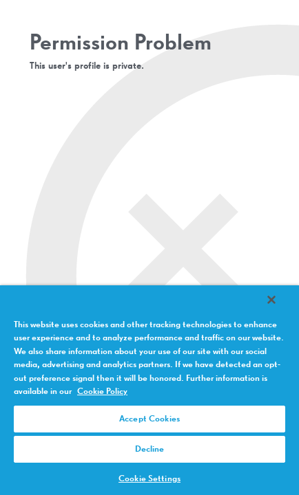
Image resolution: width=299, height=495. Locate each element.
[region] (149, 394)
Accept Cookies (149, 419)
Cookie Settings (149, 478)
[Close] (281, 309)
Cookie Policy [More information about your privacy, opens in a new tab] (102, 391)
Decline (150, 449)
